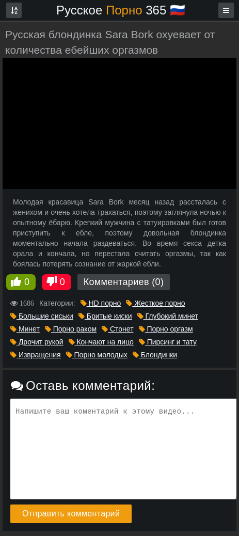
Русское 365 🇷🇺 (120, 10)
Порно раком (71, 329)
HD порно (101, 303)
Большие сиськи (41, 316)
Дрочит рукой (36, 342)
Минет (25, 329)
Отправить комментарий (71, 513)
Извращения (35, 355)
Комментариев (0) (124, 282)
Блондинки (155, 355)
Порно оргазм (166, 329)
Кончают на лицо (101, 342)
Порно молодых (97, 355)
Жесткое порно (155, 303)
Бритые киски (105, 316)
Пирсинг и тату (168, 342)
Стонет (118, 329)
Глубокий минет (167, 316)
